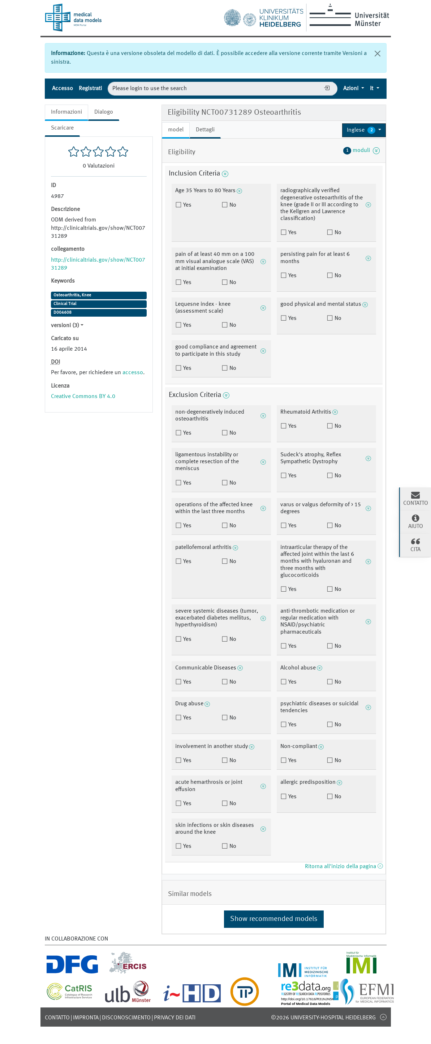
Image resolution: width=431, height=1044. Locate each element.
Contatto (57, 1018)
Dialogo (103, 112)
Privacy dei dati (174, 1018)
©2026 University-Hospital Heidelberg (323, 1018)
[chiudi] (377, 53)
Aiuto (415, 521)
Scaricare (62, 128)
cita (415, 545)
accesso (132, 373)
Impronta (86, 1018)
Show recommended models (274, 919)
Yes (186, 205)
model (176, 130)
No (232, 205)
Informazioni (66, 112)
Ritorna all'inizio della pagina (344, 867)
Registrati (90, 89)
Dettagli (205, 130)
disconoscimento (126, 1018)
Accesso (62, 89)
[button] (364, 130)
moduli (361, 151)
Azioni (351, 89)
